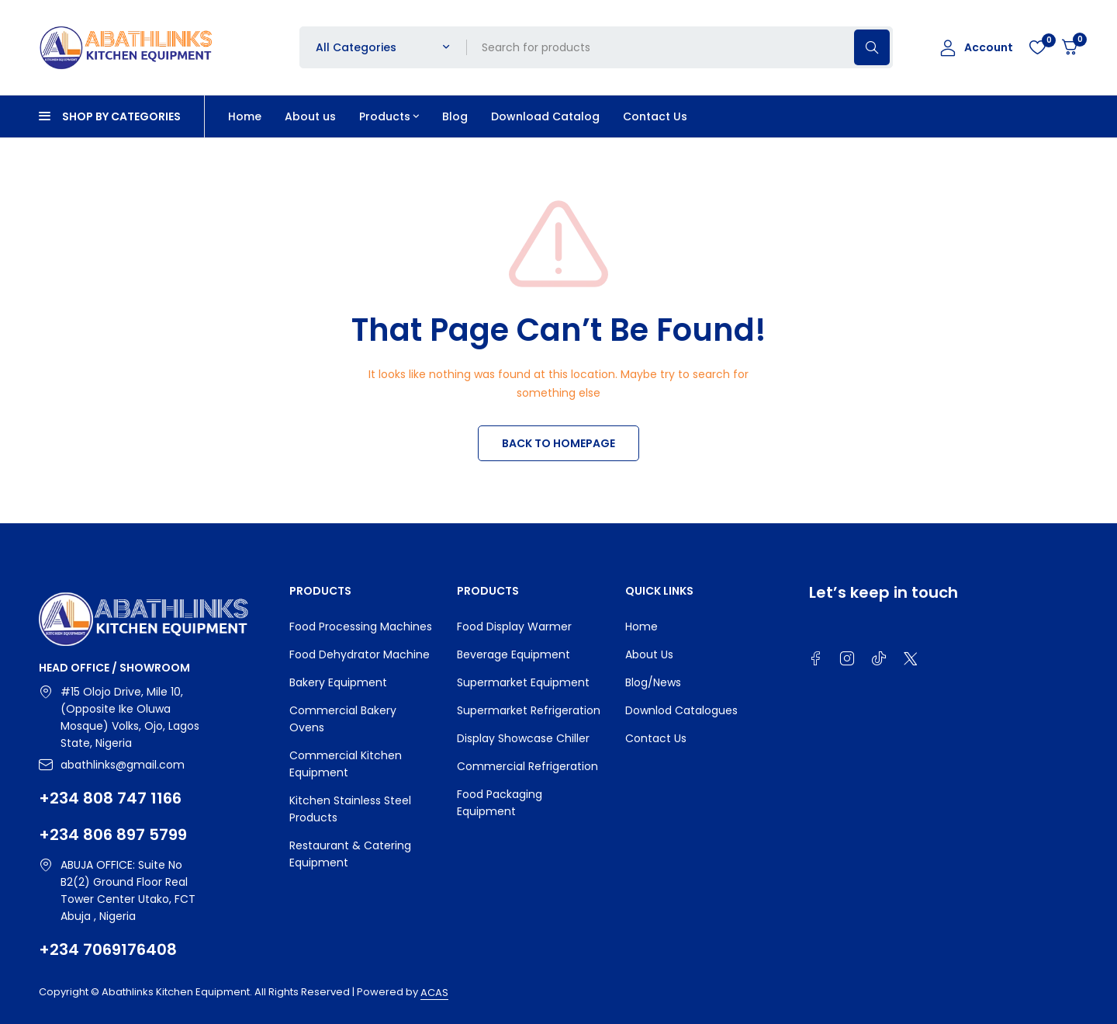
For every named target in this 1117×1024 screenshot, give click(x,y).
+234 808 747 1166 (110, 798)
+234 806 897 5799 (113, 834)
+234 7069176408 (108, 949)
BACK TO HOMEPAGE (558, 443)
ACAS (434, 992)
